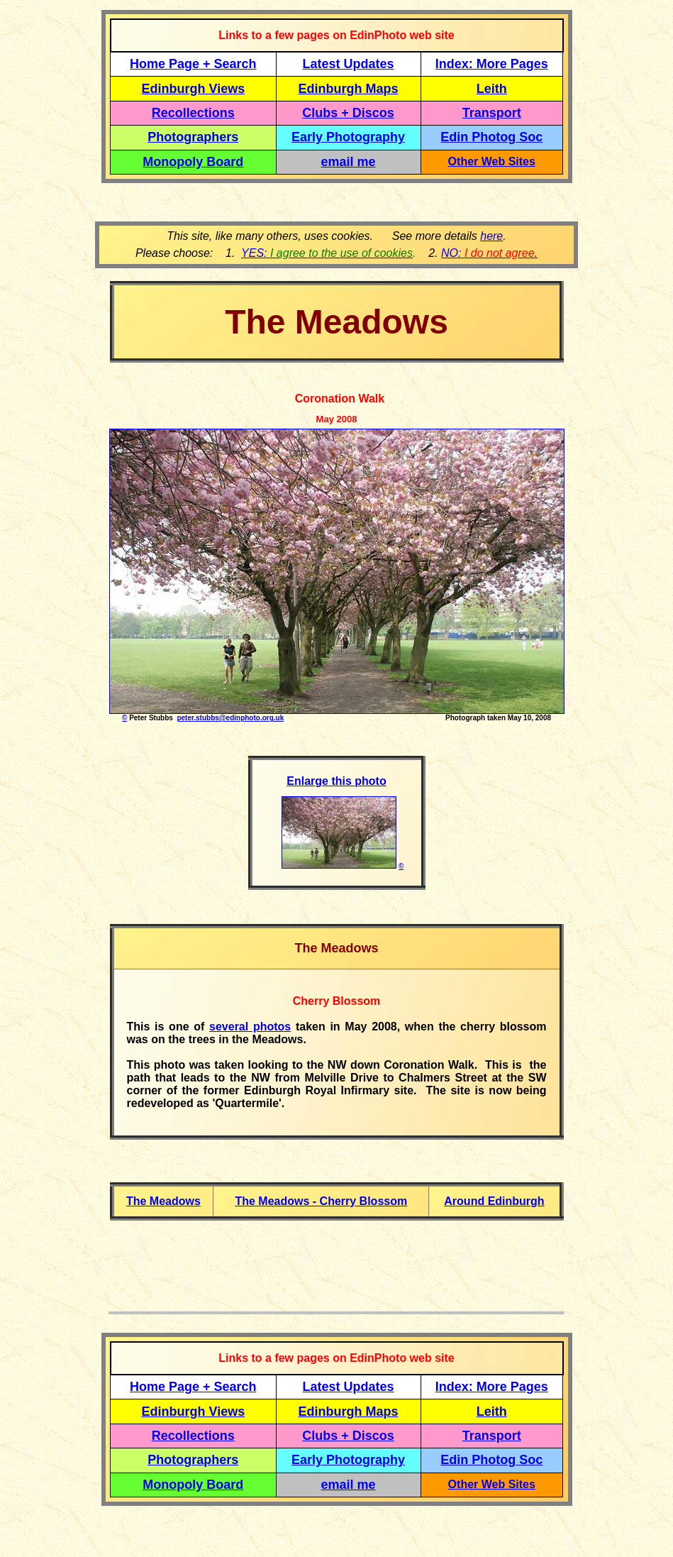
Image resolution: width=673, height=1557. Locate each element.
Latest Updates (348, 64)
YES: (327, 253)
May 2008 (336, 419)
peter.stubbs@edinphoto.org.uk (230, 718)
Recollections (193, 113)
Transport (491, 113)
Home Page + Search (193, 64)
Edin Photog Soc (491, 137)
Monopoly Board (193, 162)
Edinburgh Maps (349, 89)
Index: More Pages (491, 64)
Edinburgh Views (193, 89)
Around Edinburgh (494, 1201)
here (491, 236)
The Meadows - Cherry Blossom (321, 1201)
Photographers (193, 137)
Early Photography (348, 137)
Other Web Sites (491, 161)
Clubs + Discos (348, 113)
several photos (250, 1026)
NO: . (489, 253)
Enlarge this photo (336, 781)
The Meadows (163, 1201)
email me (348, 162)
